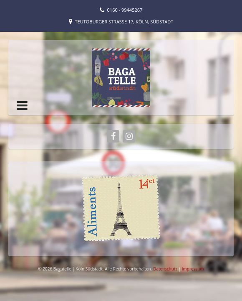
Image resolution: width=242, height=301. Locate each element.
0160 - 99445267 (125, 10)
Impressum (193, 269)
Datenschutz (166, 269)
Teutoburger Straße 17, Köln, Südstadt (124, 21)
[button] (22, 105)
